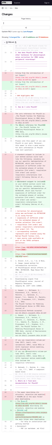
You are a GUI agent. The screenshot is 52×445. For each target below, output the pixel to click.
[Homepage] (6, 2)
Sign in (46, 3)
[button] (26, 18)
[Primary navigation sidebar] (3, 8)
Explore (17, 3)
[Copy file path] (15, 42)
